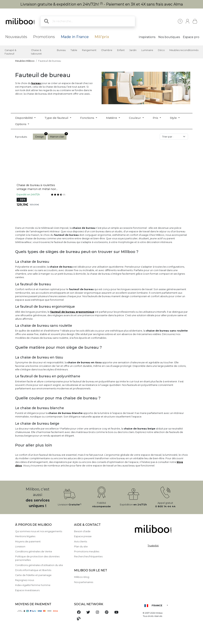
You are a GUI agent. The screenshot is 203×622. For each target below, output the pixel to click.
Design (40, 136)
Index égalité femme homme (32, 585)
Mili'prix (102, 37)
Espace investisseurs (27, 590)
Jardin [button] (133, 50)
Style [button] (174, 118)
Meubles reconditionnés (183, 50)
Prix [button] (156, 118)
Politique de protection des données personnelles (37, 558)
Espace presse (83, 536)
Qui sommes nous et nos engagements (38, 531)
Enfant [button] (121, 50)
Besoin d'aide (82, 531)
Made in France (75, 37)
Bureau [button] (61, 50)
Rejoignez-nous (24, 580)
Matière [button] (112, 118)
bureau (36, 83)
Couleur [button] (135, 118)
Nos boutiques (169, 37)
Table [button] (74, 50)
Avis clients (80, 541)
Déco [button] (161, 50)
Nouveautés (16, 37)
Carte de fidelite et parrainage (33, 575)
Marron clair (58, 136)
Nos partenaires (83, 582)
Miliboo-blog (81, 577)
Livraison (20, 546)
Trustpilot (153, 545)
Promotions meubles (86, 551)
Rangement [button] (89, 50)
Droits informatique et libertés (33, 570)
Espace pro (191, 37)
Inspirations (147, 37)
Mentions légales (25, 536)
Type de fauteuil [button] (57, 118)
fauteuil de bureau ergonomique (72, 311)
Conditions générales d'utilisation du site (39, 565)
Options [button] (21, 124)
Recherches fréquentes (88, 556)
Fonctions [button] (87, 118)
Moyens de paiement (28, 541)
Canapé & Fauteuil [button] (10, 52)
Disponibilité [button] (24, 118)
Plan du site (81, 546)
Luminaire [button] (147, 50)
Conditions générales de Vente (33, 551)
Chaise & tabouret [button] (36, 52)
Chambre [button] (106, 50)
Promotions (44, 37)
